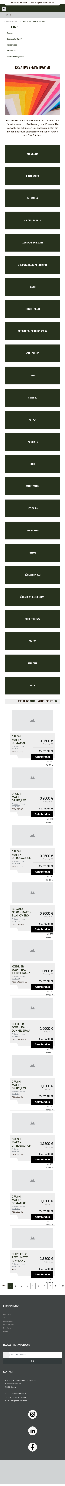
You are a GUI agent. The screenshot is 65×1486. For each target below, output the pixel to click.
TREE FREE (32, 663)
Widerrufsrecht (9, 1325)
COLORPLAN (32, 198)
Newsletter (7, 1328)
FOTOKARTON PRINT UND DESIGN (32, 331)
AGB (5, 1318)
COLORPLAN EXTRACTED (33, 242)
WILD (32, 685)
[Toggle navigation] (4, 15)
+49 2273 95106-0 (19, 2)
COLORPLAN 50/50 (32, 220)
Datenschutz (8, 1321)
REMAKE (32, 552)
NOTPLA (32, 419)
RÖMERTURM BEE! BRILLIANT (32, 597)
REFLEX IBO (33, 508)
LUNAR (33, 375)
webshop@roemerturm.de (42, 2)
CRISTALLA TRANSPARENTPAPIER (32, 264)
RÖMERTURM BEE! (33, 574)
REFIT (32, 464)
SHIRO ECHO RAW (32, 619)
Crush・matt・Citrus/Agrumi (22, 855)
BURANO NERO (32, 176)
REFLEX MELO (33, 530)
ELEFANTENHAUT (32, 309)
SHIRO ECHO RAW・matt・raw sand (21, 1257)
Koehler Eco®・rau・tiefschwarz (21, 970)
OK (32, 1361)
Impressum (7, 1314)
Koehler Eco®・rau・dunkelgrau (21, 1027)
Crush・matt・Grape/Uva (19, 797)
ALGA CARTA (32, 154)
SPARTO (32, 641)
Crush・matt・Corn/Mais (19, 740)
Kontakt (6, 1331)
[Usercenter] (53, 8)
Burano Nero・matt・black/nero (22, 912)
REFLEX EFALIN (32, 486)
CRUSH (33, 286)
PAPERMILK (33, 441)
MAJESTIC (32, 397)
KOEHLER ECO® (32, 353)
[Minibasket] (61, 8)
